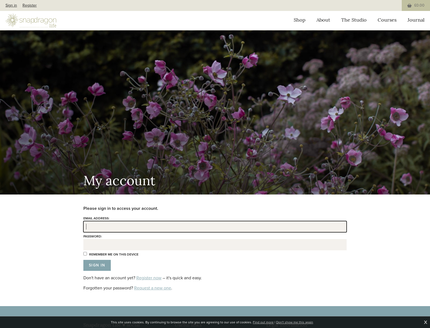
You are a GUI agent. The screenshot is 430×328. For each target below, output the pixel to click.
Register (29, 5)
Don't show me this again (294, 322)
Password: (92, 236)
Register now (149, 278)
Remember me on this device (110, 254)
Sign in (11, 5)
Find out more (263, 322)
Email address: (96, 218)
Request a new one (152, 288)
